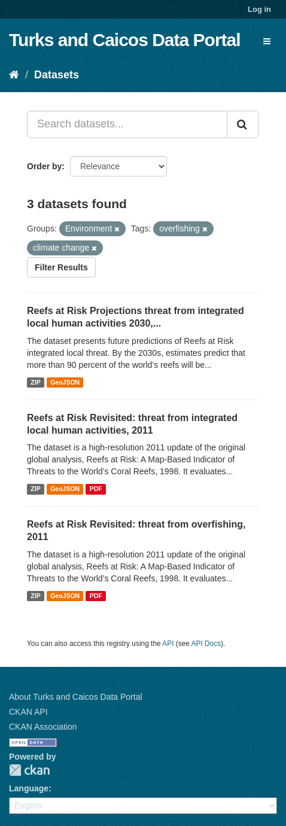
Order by (44, 166)
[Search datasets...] (127, 124)
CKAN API (28, 712)
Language (28, 788)
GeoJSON (65, 382)
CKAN (29, 770)
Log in (259, 9)
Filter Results (61, 267)
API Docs (206, 643)
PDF (96, 488)
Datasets (56, 75)
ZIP (35, 382)
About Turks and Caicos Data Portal (75, 697)
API (168, 643)
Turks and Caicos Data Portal (125, 40)
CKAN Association (43, 726)
